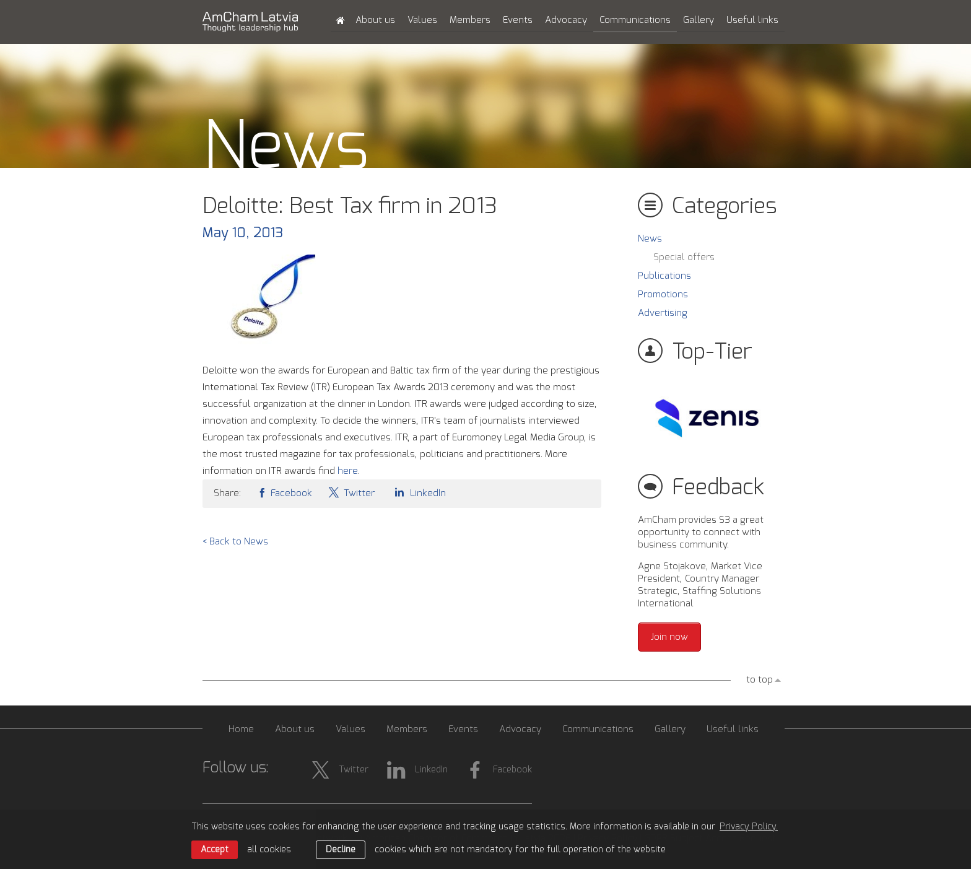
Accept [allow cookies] (215, 849)
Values (422, 20)
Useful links (752, 20)
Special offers (684, 257)
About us (375, 20)
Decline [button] (340, 849)
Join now (669, 637)
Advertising (662, 313)
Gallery (698, 20)
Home (241, 729)
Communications (635, 20)
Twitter (351, 492)
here (347, 471)
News (650, 238)
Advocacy (566, 20)
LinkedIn (418, 492)
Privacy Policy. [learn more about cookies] (749, 827)
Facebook (284, 492)
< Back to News (235, 541)
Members (470, 20)
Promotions (663, 294)
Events (518, 20)
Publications (664, 276)
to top (759, 679)
